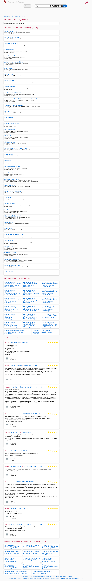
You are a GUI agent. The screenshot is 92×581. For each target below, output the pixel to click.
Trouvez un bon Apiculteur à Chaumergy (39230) (50, 566)
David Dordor (8, 154)
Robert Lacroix (9, 49)
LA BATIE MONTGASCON (33, 387)
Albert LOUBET (15, 482)
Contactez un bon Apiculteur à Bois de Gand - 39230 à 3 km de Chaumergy (31, 292)
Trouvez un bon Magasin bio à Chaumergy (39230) (50, 553)
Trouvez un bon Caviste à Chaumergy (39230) (31, 552)
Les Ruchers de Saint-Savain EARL (16, 148)
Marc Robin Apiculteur (11, 259)
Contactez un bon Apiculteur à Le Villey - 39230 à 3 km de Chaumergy (30, 300)
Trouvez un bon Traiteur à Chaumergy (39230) (31, 545)
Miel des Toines (9, 111)
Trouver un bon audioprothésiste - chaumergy (74, 578)
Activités (27, 6)
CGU (56, 576)
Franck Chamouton (10, 185)
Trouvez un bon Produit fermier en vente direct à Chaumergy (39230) (15, 572)
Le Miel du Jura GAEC (11, 31)
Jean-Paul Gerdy (9, 55)
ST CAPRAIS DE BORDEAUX (31, 482)
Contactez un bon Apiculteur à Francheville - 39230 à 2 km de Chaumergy (50, 284)
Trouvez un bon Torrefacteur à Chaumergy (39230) (42, 572)
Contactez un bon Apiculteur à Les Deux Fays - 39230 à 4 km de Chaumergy (12, 308)
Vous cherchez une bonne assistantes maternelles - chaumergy (42, 579)
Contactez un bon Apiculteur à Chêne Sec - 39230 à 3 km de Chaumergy (50, 292)
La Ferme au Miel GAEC (12, 166)
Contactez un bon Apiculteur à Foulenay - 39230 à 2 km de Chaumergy (30, 284)
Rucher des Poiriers (17, 524)
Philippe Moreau (9, 142)
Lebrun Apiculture (16, 365)
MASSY (25, 508)
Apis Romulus (8, 240)
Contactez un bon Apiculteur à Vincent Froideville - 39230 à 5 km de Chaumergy (30, 317)
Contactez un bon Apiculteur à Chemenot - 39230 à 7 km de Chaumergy (42, 332)
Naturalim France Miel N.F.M (13, 234)
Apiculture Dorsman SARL (12, 265)
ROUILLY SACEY (26, 432)
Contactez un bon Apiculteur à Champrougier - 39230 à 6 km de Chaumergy (12, 325)
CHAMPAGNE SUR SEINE (33, 524)
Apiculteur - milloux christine (13, 62)
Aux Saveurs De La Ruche (13, 92)
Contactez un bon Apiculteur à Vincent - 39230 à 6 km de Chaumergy (30, 325)
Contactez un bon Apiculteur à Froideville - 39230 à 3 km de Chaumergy (50, 300)
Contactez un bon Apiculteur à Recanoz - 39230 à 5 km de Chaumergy (11, 317)
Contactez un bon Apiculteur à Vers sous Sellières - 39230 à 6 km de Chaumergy (50, 325)
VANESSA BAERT (10, 253)
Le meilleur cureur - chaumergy (15, 578)
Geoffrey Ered (8, 228)
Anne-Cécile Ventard (11, 43)
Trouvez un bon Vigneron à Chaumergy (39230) (31, 559)
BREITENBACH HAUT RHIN (33, 466)
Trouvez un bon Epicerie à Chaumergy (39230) (12, 552)
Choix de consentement (67, 576)
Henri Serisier (15, 432)
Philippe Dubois (9, 246)
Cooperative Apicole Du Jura (13, 105)
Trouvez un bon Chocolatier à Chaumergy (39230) (48, 560)
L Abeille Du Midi (16, 414)
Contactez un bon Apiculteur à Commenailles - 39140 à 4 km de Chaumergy (31, 308)
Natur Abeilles (8, 117)
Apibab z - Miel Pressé (11, 179)
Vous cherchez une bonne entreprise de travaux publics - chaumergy (35, 578)
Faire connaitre (46, 576)
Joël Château (8, 271)
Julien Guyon (8, 68)
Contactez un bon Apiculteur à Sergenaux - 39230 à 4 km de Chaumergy (50, 308)
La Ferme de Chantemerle (12, 191)
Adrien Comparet (9, 86)
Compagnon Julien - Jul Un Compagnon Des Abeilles (21, 99)
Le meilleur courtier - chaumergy (23, 579)
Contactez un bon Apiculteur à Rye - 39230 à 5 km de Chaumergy (50, 316)
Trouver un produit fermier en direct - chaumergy (65, 579)
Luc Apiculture (9, 80)
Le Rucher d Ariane (17, 387)
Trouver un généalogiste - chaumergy (57, 578)
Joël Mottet (8, 197)
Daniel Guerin (15, 451)
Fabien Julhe (8, 222)
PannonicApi (8, 74)
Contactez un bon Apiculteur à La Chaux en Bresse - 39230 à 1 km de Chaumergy (12, 284)
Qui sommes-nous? (24, 576)
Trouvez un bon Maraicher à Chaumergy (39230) (31, 566)
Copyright (60, 576)
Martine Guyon (9, 135)
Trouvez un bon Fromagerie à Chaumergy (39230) (10, 560)
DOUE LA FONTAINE (30, 365)
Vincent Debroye (9, 203)
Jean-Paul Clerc (9, 172)
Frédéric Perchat (9, 129)
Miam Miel (7, 160)
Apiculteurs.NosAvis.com (16, 2)
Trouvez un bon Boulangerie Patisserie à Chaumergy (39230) (12, 546)
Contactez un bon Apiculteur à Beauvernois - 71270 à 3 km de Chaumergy (12, 300)
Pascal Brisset (15, 342)
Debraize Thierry (16, 508)
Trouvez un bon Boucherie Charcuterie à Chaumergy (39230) (50, 546)
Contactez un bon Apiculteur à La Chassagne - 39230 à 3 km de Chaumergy (12, 292)
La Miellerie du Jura (10, 209)
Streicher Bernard (16, 466)
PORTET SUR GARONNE (31, 414)
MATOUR (24, 451)
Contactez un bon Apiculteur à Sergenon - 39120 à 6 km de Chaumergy (14, 332)
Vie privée (52, 576)
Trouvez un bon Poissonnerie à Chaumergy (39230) (10, 566)
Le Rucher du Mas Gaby (12, 37)
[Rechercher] (65, 6)
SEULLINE (24, 342)
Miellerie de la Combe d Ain (13, 216)
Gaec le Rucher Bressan (12, 123)
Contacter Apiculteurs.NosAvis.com (36, 576)
